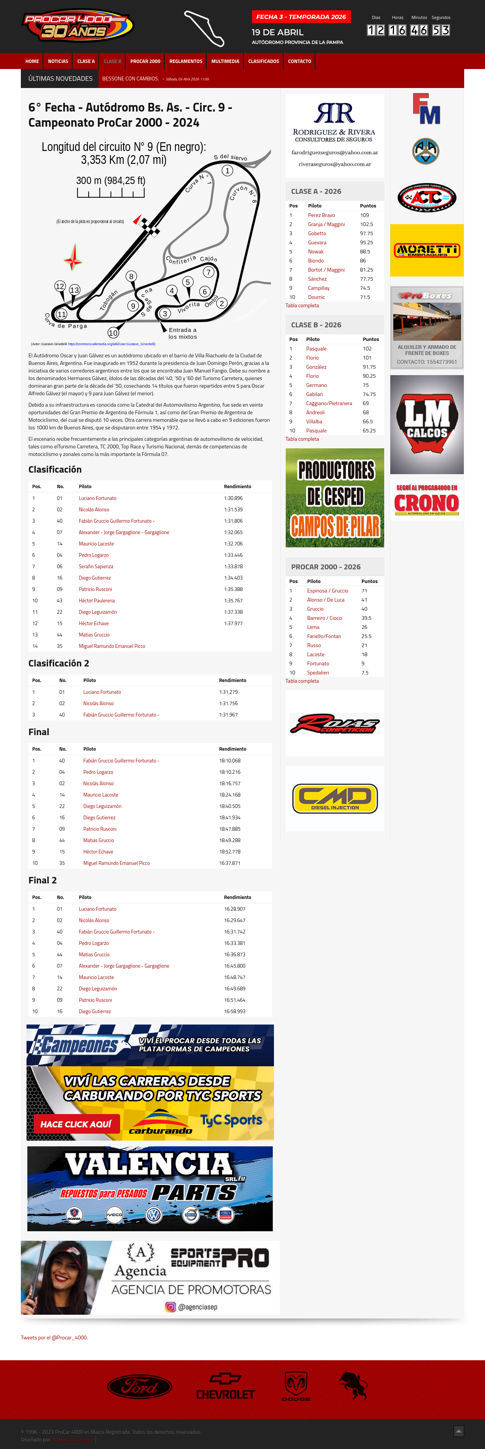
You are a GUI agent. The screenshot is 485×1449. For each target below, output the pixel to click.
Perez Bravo (321, 215)
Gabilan (314, 394)
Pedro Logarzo (94, 555)
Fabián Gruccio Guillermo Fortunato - (117, 521)
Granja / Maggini (326, 224)
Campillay (319, 288)
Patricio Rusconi (95, 589)
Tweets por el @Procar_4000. (54, 1337)
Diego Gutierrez (95, 577)
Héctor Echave (94, 623)
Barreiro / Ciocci (325, 618)
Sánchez (317, 279)
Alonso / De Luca (326, 599)
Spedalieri (318, 672)
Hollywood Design (72, 1439)
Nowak (316, 251)
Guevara (317, 242)
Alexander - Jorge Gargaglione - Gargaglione (124, 532)
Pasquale (316, 348)
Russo (314, 645)
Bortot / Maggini (326, 269)
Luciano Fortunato (97, 498)
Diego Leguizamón (98, 612)
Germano (316, 385)
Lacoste (316, 654)
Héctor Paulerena (97, 600)
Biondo (316, 260)
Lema (313, 627)
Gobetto (317, 233)
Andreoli (315, 412)
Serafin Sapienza (96, 566)
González (316, 367)
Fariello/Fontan (324, 636)
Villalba (314, 421)
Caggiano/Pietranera (329, 403)
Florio (312, 357)
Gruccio (315, 609)
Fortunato (318, 663)
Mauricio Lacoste (96, 543)
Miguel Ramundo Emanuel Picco (112, 646)
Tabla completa (302, 305)
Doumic (316, 297)
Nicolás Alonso (94, 509)
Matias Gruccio (94, 634)
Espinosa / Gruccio (328, 590)
